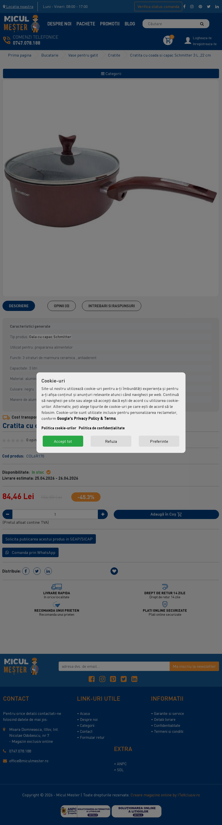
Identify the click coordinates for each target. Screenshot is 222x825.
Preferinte (159, 441)
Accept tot (63, 441)
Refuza (111, 441)
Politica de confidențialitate (102, 428)
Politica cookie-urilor (58, 428)
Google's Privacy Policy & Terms (86, 418)
